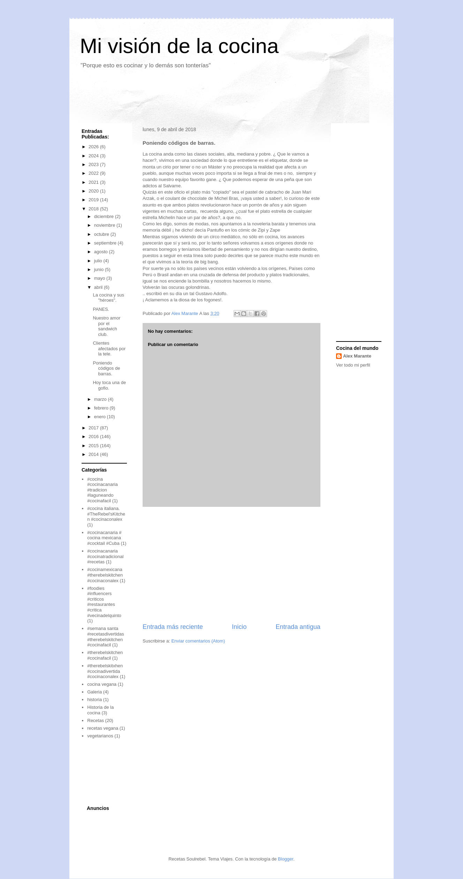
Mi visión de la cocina (179, 46)
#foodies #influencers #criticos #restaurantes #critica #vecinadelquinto (104, 602)
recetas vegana (102, 728)
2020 (94, 191)
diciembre (104, 216)
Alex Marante (357, 356)
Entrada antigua (298, 626)
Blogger (285, 859)
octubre (102, 234)
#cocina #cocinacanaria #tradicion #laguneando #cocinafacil (102, 489)
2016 (94, 436)
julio (99, 260)
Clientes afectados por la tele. (109, 348)
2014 (94, 454)
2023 (94, 164)
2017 (94, 427)
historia (94, 699)
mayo (100, 278)
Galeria (94, 691)
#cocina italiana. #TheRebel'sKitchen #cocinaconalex (106, 514)
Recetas (95, 720)
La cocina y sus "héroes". (108, 297)
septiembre (106, 243)
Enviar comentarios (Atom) (198, 641)
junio (99, 269)
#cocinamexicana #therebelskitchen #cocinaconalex (105, 575)
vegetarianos (100, 735)
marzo (101, 399)
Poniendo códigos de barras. (106, 368)
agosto (101, 251)
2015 (94, 445)
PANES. (101, 309)
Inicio (239, 626)
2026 (94, 146)
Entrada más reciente (173, 626)
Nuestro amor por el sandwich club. (106, 326)
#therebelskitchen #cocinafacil (105, 655)
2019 (94, 199)
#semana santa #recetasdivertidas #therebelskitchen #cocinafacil (105, 636)
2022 (94, 173)
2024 (94, 155)
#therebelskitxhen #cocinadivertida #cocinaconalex (105, 671)
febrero (102, 408)
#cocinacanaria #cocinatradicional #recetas (105, 556)
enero (100, 416)
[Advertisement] (203, 98)
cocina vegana (101, 684)
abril (99, 287)
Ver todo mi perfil (353, 365)
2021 (94, 182)
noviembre (105, 225)
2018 (94, 208)
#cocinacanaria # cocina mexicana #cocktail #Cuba (104, 538)
